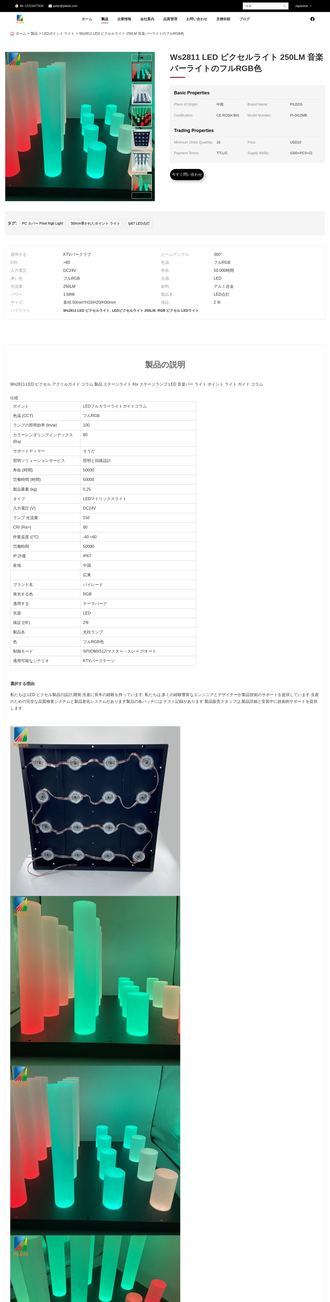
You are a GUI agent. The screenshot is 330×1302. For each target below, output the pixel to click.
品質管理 (170, 19)
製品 (104, 19)
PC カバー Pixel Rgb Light (42, 223)
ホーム (87, 19)
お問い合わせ (196, 19)
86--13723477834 (32, 6)
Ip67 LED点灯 (139, 223)
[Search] (284, 6)
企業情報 (124, 19)
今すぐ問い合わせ (187, 174)
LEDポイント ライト (58, 33)
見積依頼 (223, 19)
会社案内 (147, 19)
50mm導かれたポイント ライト (95, 223)
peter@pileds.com (65, 6)
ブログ (244, 19)
